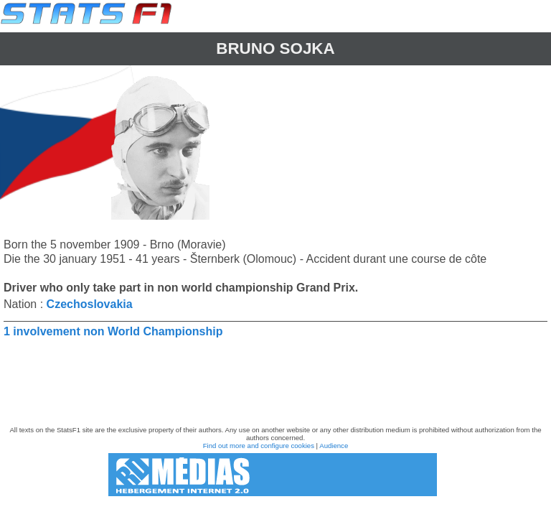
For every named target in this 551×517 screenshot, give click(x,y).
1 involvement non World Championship (113, 331)
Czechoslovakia (90, 304)
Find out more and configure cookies (258, 446)
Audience (333, 446)
